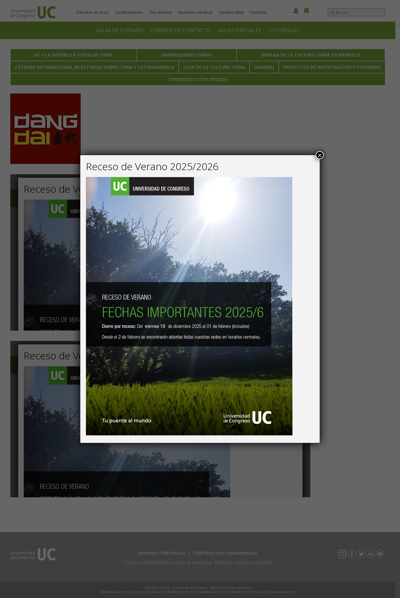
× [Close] (320, 155)
